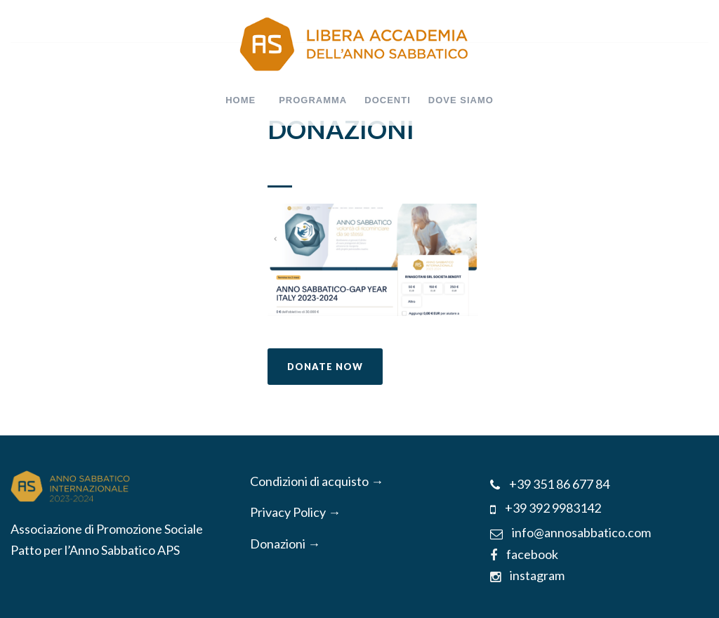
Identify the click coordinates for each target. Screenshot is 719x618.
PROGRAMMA (313, 100)
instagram (527, 575)
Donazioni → (285, 543)
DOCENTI (387, 100)
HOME (240, 100)
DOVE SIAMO (461, 100)
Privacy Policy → (295, 512)
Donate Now (325, 366)
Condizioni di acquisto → (316, 481)
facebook (524, 554)
